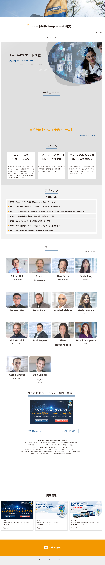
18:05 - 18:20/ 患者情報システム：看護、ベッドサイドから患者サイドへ (35, 226)
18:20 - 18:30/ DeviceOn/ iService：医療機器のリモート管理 (31, 230)
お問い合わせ (55, 547)
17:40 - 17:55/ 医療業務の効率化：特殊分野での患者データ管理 (32, 216)
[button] (51, 202)
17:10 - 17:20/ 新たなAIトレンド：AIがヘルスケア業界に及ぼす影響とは (36, 207)
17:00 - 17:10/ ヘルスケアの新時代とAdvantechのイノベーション (33, 202)
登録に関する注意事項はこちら (88, 135)
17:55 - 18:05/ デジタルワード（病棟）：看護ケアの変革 (30, 221)
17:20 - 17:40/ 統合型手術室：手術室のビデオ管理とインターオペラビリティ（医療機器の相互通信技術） (47, 211)
